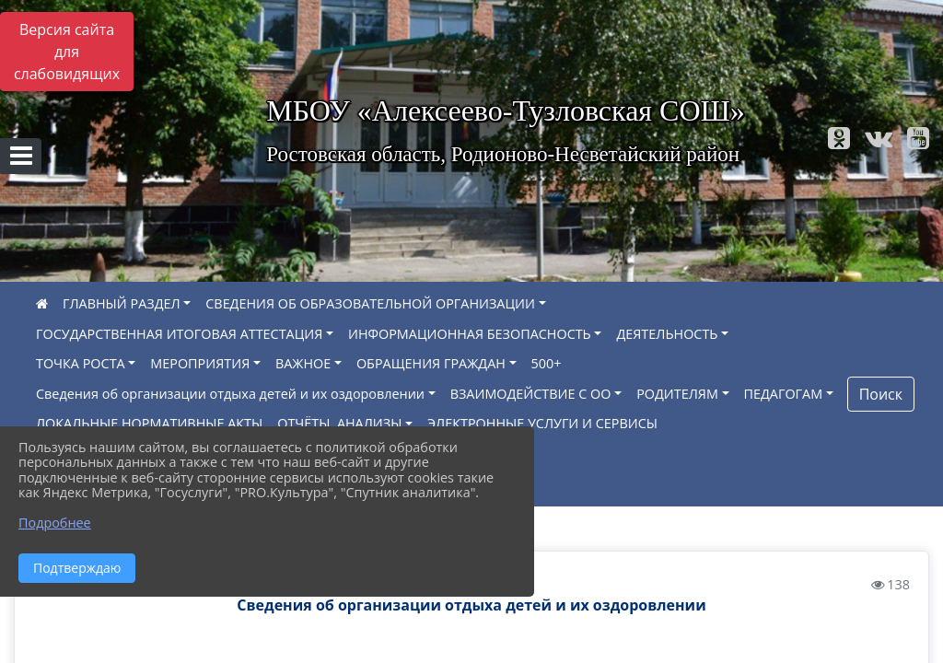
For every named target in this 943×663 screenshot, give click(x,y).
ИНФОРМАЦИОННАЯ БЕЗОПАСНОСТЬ (469, 334)
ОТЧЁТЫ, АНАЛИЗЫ (339, 423)
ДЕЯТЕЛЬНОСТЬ (666, 334)
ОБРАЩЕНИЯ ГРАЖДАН (431, 363)
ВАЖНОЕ (303, 363)
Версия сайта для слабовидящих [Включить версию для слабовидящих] (67, 51)
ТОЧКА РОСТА (80, 363)
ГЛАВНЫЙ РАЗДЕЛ (121, 303)
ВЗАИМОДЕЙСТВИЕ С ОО (530, 393)
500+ (546, 363)
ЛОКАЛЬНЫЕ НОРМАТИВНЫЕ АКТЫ (149, 423)
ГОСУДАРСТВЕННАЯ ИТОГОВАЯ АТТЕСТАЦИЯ (179, 334)
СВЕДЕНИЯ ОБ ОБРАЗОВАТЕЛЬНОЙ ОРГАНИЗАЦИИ (370, 303)
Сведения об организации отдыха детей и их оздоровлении (230, 393)
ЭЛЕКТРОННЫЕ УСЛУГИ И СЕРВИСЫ (542, 423)
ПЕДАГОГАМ (783, 393)
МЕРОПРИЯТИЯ (200, 363)
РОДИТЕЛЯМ (677, 393)
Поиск (880, 394)
